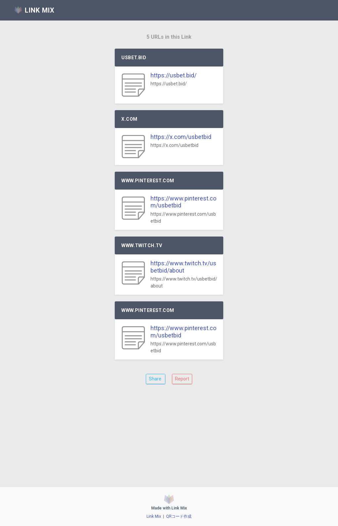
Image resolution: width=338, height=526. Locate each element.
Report (182, 378)
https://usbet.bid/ (173, 75)
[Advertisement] (169, 440)
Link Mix (154, 516)
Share (155, 378)
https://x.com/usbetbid (180, 136)
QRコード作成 (178, 516)
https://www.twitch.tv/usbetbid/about (183, 267)
